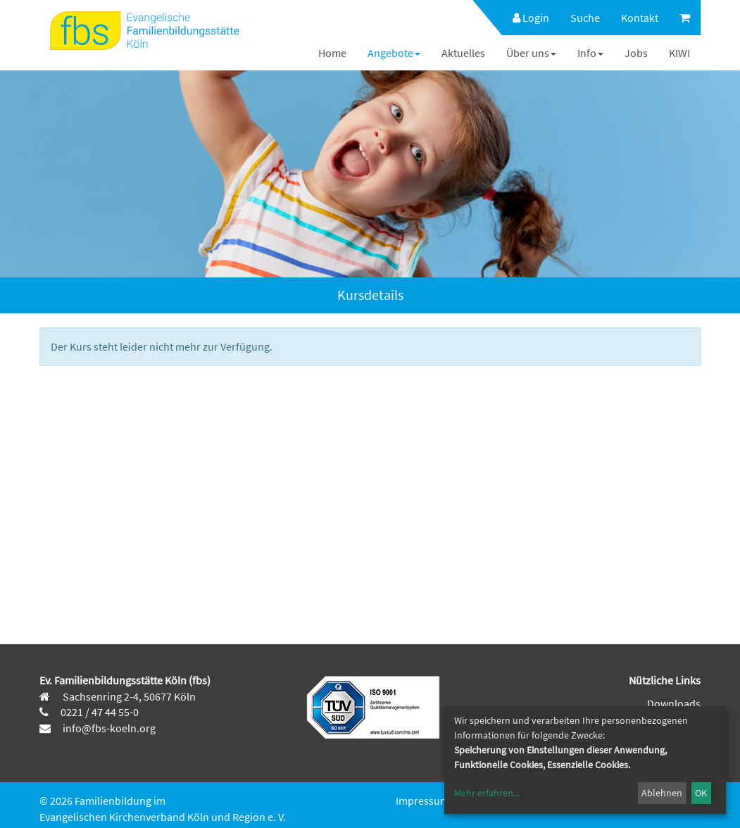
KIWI (679, 53)
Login (531, 18)
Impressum (422, 801)
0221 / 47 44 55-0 (100, 712)
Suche (585, 18)
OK (701, 792)
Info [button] (590, 53)
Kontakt (639, 18)
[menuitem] (524, 17)
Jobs (636, 53)
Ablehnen (661, 792)
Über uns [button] (531, 53)
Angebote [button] (394, 53)
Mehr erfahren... (487, 792)
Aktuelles (463, 53)
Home (332, 53)
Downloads (674, 703)
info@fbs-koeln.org (108, 728)
